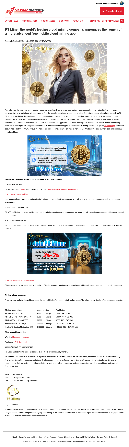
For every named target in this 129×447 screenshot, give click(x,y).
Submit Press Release (47, 437)
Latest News (11, 21)
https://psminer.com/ (20, 337)
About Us (78, 21)
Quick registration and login (18, 194)
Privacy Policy (102, 437)
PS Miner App (109, 126)
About (14, 437)
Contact (64, 21)
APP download (20, 342)
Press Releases (29, 21)
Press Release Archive (27, 437)
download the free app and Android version (63, 189)
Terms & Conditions (66, 437)
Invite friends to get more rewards (20, 280)
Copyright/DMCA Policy (85, 437)
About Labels (48, 21)
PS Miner (21, 189)
